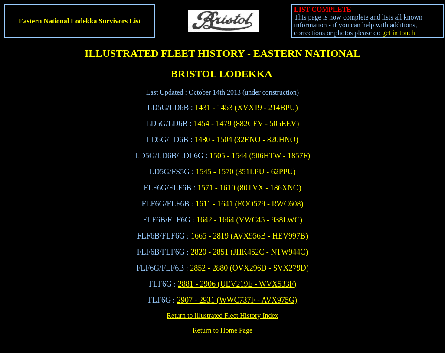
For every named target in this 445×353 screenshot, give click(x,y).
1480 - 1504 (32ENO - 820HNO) (246, 139)
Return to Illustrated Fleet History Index (222, 315)
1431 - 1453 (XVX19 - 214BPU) (246, 107)
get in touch (398, 32)
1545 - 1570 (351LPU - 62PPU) (246, 171)
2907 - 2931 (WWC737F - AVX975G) (237, 300)
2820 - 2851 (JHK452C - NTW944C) (249, 252)
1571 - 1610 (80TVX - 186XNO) (249, 187)
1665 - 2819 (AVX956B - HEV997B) (249, 236)
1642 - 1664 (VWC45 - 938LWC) (249, 220)
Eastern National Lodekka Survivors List (80, 21)
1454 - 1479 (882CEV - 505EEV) (246, 123)
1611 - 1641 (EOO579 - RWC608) (250, 203)
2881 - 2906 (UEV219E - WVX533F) (237, 284)
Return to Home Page (222, 330)
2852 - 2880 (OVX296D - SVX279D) (249, 268)
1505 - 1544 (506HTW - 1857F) (259, 155)
